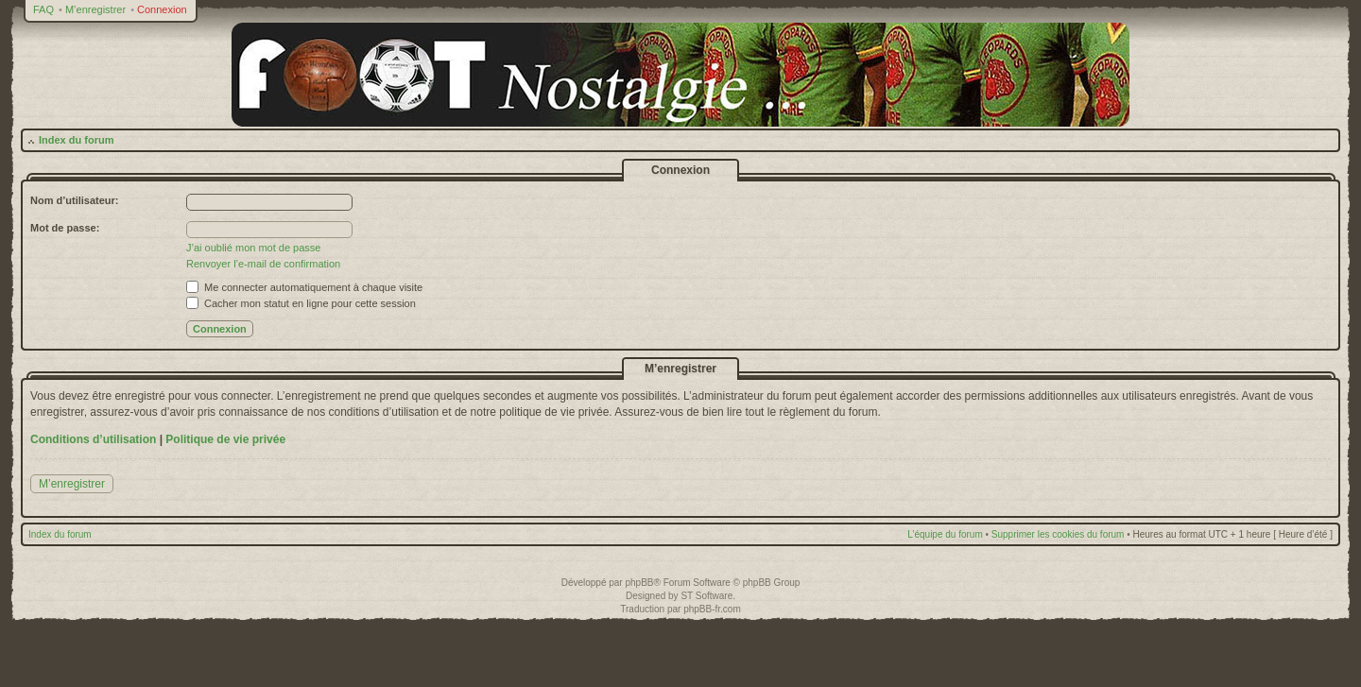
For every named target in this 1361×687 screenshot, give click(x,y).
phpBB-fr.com (712, 609)
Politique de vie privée (225, 439)
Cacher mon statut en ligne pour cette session (301, 303)
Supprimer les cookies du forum (1058, 534)
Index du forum (76, 140)
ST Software (706, 596)
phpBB (639, 582)
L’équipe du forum (945, 534)
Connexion (162, 9)
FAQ (43, 9)
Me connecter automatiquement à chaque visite (304, 287)
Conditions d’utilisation (93, 439)
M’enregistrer (95, 9)
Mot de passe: (64, 227)
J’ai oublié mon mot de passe (253, 247)
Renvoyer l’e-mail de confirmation (263, 263)
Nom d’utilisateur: (74, 200)
